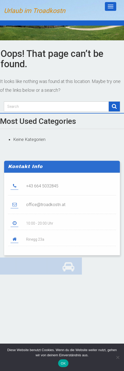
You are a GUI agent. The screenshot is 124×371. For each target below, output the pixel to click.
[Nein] (117, 357)
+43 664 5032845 (42, 190)
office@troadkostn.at (45, 209)
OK (63, 363)
